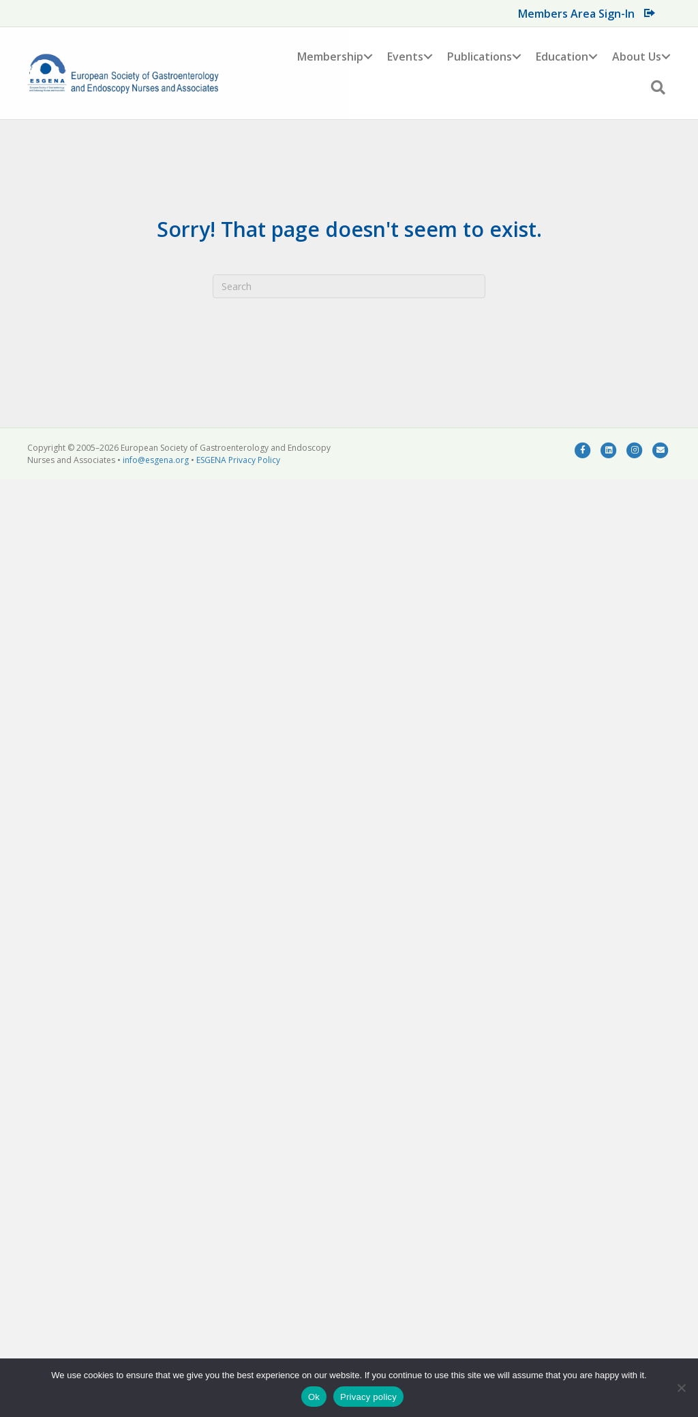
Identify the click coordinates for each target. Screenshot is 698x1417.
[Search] (349, 286)
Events (405, 56)
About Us (636, 56)
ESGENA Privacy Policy (238, 460)
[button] (368, 56)
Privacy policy (368, 1397)
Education (562, 56)
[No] (681, 1388)
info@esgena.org (156, 460)
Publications (479, 56)
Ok (314, 1397)
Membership (330, 56)
